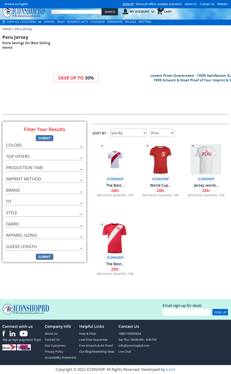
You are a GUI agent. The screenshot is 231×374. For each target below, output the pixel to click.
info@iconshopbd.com (133, 345)
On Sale (130, 22)
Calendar (97, 22)
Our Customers (55, 345)
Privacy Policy (54, 351)
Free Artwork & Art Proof (96, 345)
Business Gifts (77, 22)
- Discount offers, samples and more (152, 4)
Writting (144, 22)
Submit (44, 138)
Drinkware (115, 22)
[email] (186, 312)
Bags (61, 22)
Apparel (49, 22)
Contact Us (207, 4)
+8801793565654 (129, 333)
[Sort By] (128, 133)
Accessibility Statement (60, 357)
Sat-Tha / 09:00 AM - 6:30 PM (137, 339)
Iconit (170, 369)
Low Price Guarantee (93, 339)
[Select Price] (162, 133)
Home (6, 29)
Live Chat (124, 351)
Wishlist (222, 4)
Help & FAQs (87, 333)
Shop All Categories (22, 22)
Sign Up (220, 312)
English (23, 4)
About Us (191, 4)
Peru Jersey (23, 29)
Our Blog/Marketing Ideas (96, 351)
